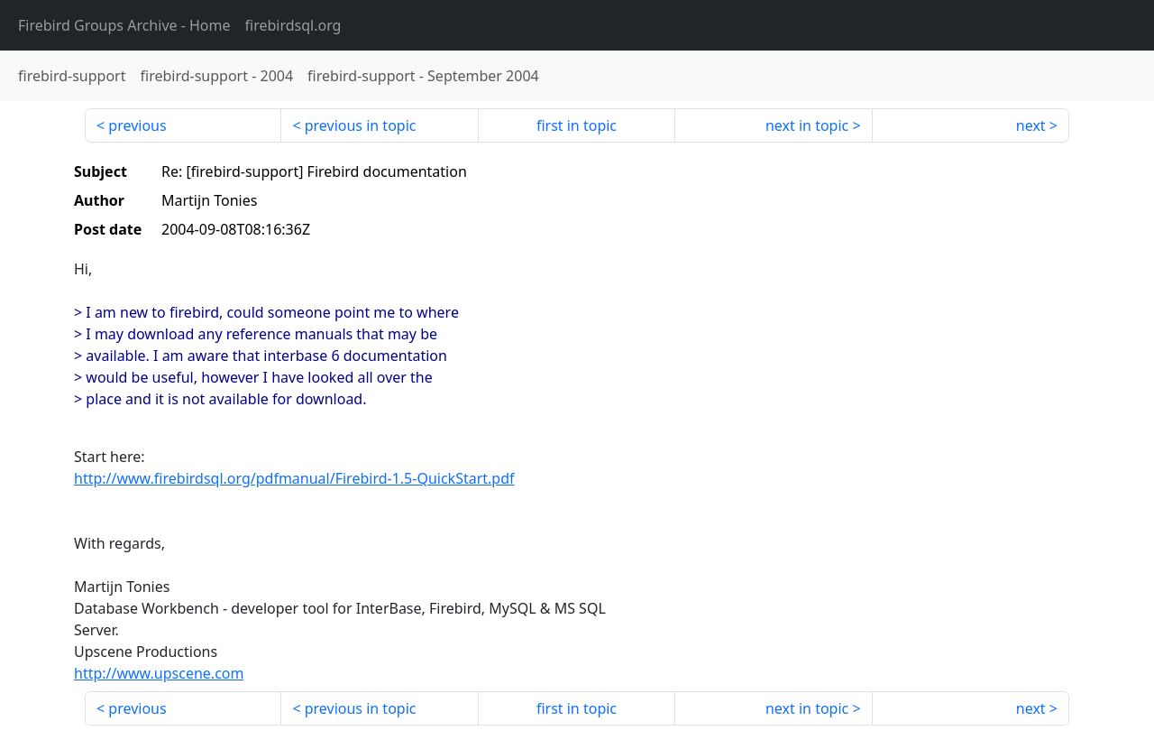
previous (137, 125)
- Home (124, 25)
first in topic (576, 125)
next (1031, 125)
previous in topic (361, 125)
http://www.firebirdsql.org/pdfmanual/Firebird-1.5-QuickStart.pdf (294, 478)
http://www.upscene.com (158, 673)
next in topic (806, 125)
